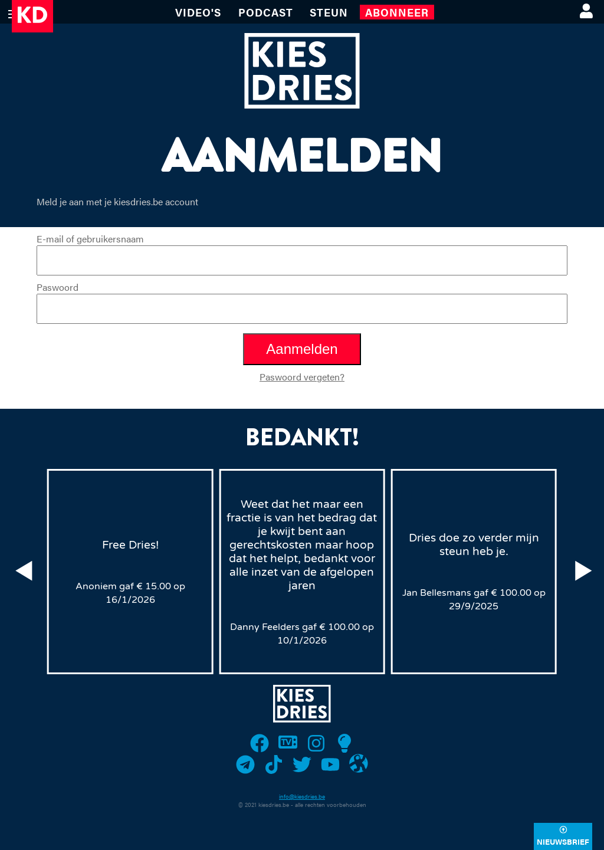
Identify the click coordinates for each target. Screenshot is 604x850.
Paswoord (302, 302)
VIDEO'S (198, 12)
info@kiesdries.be (302, 796)
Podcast (265, 12)
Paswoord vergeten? (302, 376)
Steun (329, 12)
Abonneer (397, 12)
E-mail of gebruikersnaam (302, 253)
